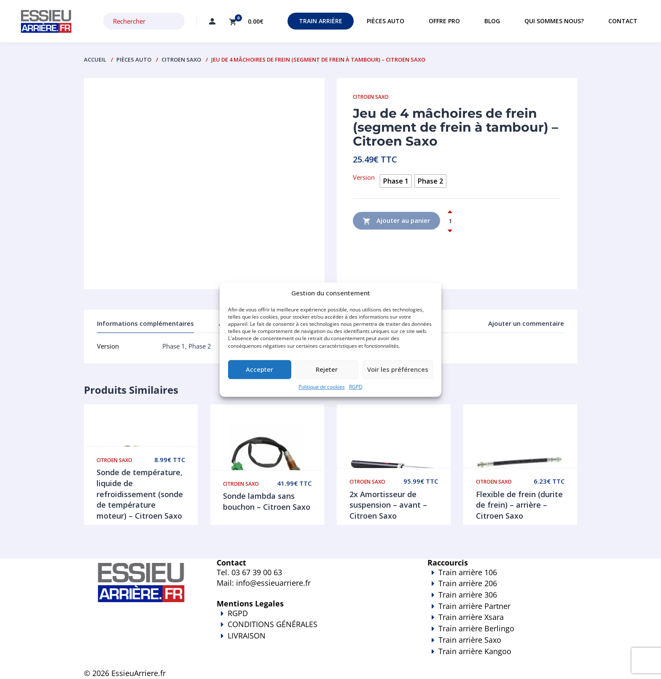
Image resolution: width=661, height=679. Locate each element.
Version (364, 177)
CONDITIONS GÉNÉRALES (272, 624)
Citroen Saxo (181, 59)
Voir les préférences (397, 369)
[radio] (395, 181)
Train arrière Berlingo (476, 628)
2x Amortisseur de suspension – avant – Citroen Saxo (388, 505)
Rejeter (327, 369)
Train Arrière (320, 21)
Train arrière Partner (474, 606)
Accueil (95, 59)
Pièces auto (385, 21)
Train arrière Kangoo (478, 657)
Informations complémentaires (145, 323)
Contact (622, 21)
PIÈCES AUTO (133, 59)
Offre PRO (444, 21)
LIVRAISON (309, 641)
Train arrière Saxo (469, 640)
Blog (492, 21)
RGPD (356, 386)
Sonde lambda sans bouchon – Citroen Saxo (266, 501)
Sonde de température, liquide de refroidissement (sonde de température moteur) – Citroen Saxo (140, 494)
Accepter (259, 369)
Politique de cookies (321, 386)
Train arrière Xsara (471, 617)
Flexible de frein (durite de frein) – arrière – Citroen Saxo (519, 505)
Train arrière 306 (467, 595)
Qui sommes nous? (554, 21)
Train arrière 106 (467, 572)
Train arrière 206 (467, 583)
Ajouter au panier (396, 221)
